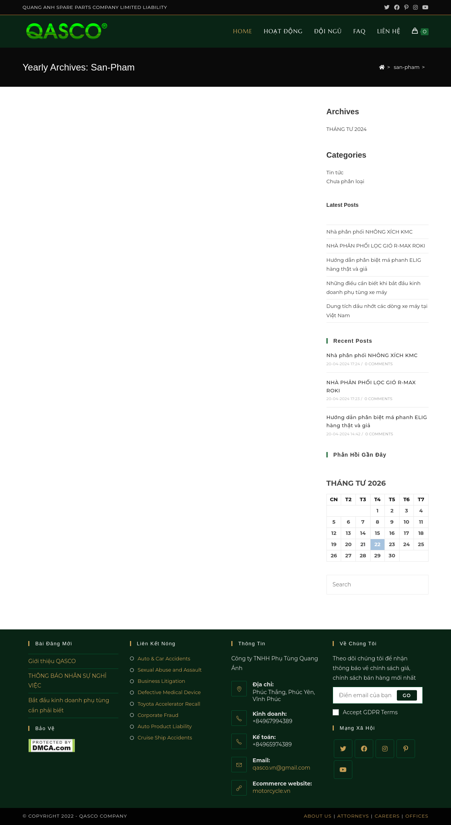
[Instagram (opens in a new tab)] (415, 7)
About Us (317, 816)
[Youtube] (343, 769)
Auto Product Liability (165, 726)
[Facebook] (364, 748)
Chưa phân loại (345, 181)
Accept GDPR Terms (365, 712)
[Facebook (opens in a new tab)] (397, 7)
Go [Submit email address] (407, 695)
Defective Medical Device (169, 692)
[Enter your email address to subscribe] (377, 695)
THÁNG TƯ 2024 (346, 129)
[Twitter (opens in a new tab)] (387, 7)
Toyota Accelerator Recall (169, 704)
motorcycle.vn (271, 790)
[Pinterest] (405, 748)
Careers (387, 816)
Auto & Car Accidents (164, 658)
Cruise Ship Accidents (165, 737)
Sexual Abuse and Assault (170, 670)
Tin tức (334, 172)
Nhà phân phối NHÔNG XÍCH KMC (369, 232)
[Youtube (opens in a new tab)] (424, 7)
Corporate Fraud (158, 715)
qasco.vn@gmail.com (281, 767)
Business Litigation (161, 681)
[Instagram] (385, 748)
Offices (417, 816)
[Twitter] (343, 748)
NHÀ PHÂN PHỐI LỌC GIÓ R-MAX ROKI (375, 245)
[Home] (382, 67)
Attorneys (353, 816)
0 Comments (379, 363)
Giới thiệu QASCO (52, 661)
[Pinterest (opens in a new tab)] (406, 7)
